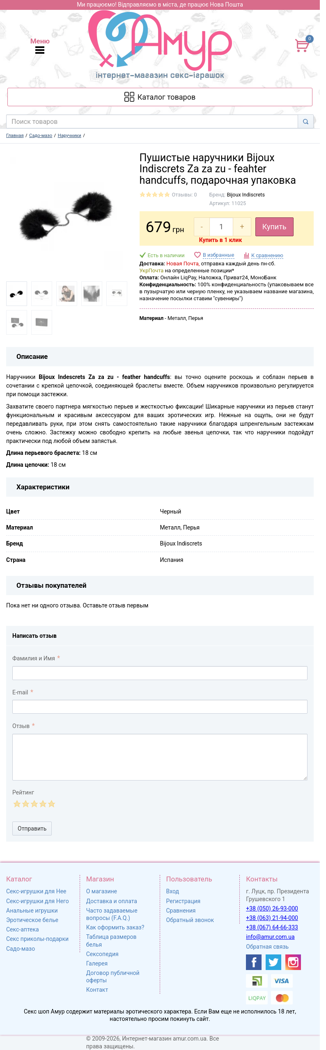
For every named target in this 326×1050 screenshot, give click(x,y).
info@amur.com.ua (270, 937)
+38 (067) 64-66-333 (272, 927)
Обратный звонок (190, 920)
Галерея (97, 963)
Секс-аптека (22, 929)
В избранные (218, 255)
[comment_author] (160, 673)
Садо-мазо (20, 948)
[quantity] (221, 226)
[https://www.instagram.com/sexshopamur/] (293, 962)
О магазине (101, 891)
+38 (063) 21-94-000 (272, 918)
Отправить (32, 828)
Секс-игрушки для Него (37, 901)
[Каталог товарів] (160, 97)
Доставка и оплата (111, 901)
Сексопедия (102, 954)
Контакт (97, 989)
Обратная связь (267, 946)
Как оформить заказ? (115, 927)
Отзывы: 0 (184, 195)
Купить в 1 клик (220, 240)
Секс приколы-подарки (37, 939)
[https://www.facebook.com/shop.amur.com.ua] (254, 962)
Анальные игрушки (32, 910)
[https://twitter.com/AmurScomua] (273, 962)
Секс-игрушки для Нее (36, 891)
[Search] (306, 121)
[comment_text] (160, 757)
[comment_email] (160, 707)
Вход (172, 891)
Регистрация (183, 901)
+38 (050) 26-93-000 (272, 908)
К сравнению (267, 255)
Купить (274, 226)
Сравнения (181, 910)
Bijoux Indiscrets (246, 195)
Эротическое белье (32, 920)
